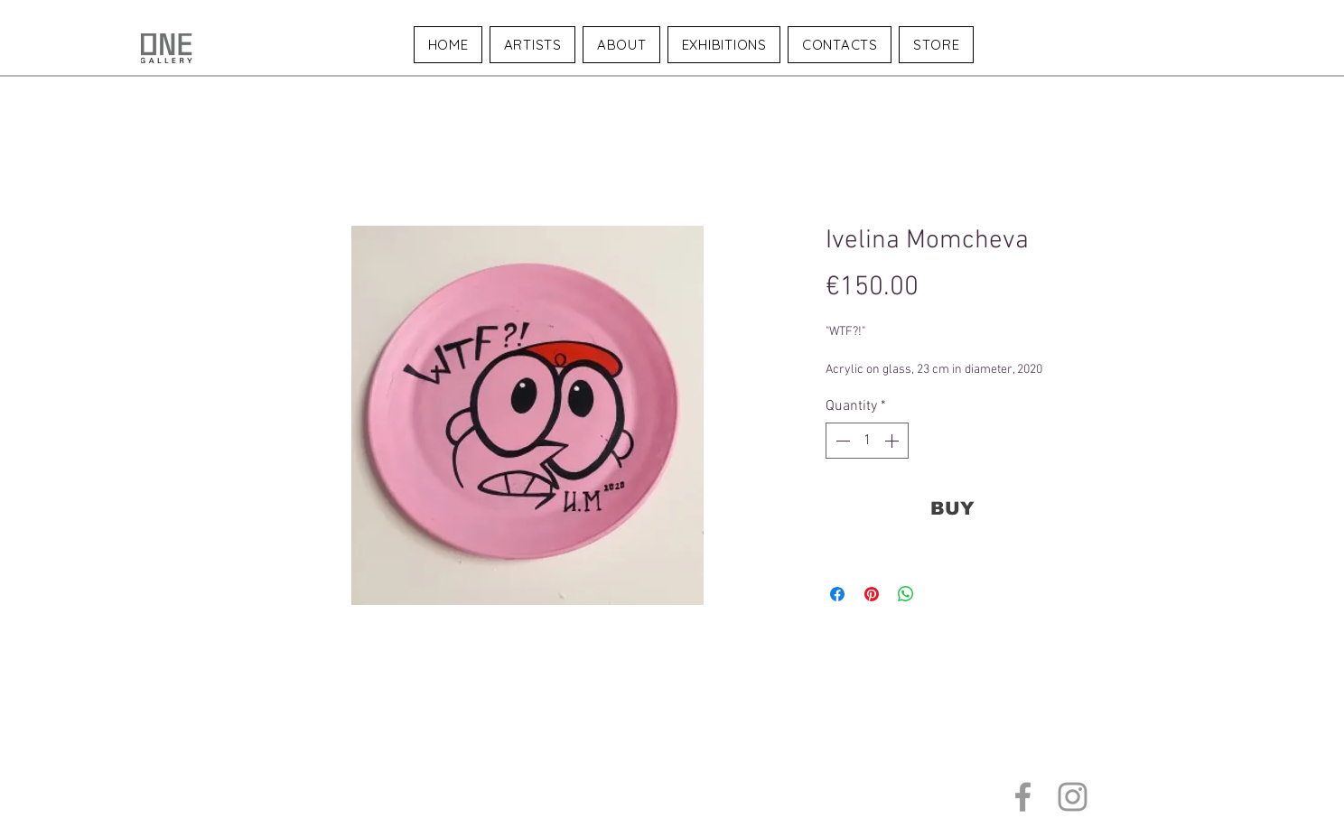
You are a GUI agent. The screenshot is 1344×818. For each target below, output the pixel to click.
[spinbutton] (867, 440)
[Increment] (893, 440)
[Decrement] (841, 440)
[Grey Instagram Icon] (1072, 796)
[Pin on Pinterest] (871, 594)
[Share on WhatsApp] (906, 594)
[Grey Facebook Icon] (1022, 796)
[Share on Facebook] (837, 594)
